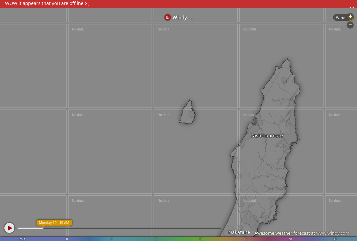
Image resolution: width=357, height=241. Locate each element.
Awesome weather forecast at (301, 233)
